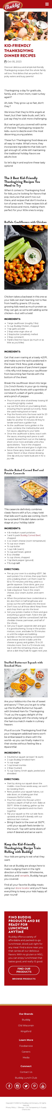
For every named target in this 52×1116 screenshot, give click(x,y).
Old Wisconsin (26, 1025)
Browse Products (23, 978)
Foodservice (26, 1046)
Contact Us (26, 1072)
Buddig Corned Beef (30, 535)
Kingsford (26, 1031)
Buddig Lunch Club (26, 1078)
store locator (23, 888)
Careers (26, 1051)
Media (26, 1057)
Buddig (26, 1019)
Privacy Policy (11, 1107)
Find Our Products (24, 970)
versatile (24, 875)
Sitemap (21, 1107)
